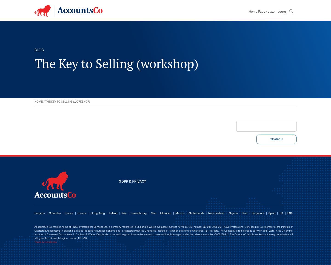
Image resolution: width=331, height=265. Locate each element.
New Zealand (216, 213)
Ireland (113, 213)
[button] (291, 12)
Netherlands (196, 213)
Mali (153, 213)
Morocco (165, 213)
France (69, 213)
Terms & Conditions (45, 242)
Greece (82, 213)
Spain (271, 213)
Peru (245, 213)
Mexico (180, 213)
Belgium (39, 213)
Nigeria (233, 213)
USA (290, 213)
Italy (124, 213)
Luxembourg (139, 213)
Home (38, 101)
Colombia (55, 213)
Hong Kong (98, 213)
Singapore (258, 213)
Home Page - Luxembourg (267, 11)
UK (281, 213)
